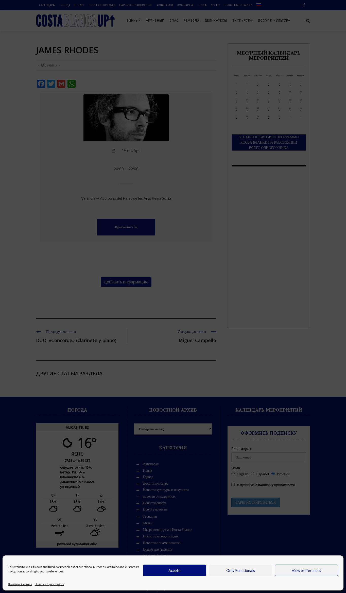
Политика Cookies (20, 584)
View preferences (306, 570)
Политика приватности (49, 584)
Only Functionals (240, 570)
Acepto (174, 570)
